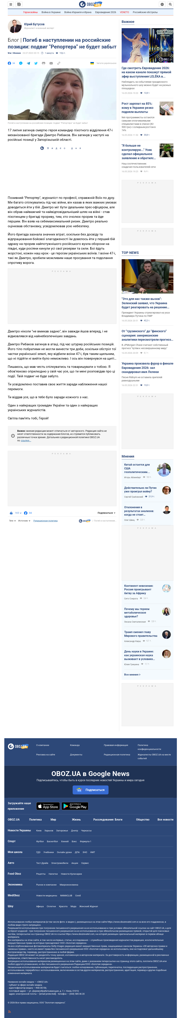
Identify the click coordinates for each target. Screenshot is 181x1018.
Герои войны (30, 12)
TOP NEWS (130, 253)
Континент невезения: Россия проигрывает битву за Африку (138, 589)
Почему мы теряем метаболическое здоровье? (136, 612)
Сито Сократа (131, 598)
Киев (38, 830)
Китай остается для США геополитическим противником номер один (137, 468)
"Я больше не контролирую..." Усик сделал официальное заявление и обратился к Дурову (138, 152)
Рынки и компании (46, 884)
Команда (75, 745)
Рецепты (41, 874)
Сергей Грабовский (133, 497)
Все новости (165, 819)
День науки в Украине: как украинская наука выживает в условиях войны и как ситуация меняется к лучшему (139, 655)
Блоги (118, 819)
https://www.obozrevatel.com (121, 922)
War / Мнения (14, 53)
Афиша (40, 906)
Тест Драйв (42, 863)
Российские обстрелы (145, 12)
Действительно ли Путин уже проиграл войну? (140, 489)
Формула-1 (85, 841)
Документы (76, 754)
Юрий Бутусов (34, 24)
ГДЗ (38, 852)
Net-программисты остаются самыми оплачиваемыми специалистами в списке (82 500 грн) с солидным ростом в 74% (139, 124)
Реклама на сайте (45, 754)
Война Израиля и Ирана (77, 12)
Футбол (40, 841)
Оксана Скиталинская (135, 622)
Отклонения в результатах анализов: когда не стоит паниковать (139, 511)
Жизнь (76, 819)
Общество (142, 819)
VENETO (124, 12)
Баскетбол (52, 841)
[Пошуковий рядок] (170, 4)
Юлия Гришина (131, 664)
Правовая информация (116, 745)
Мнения (128, 456)
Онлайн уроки (64, 852)
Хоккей (65, 841)
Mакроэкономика (69, 884)
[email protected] (47, 994)
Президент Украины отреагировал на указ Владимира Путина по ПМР (146, 314)
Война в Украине (51, 12)
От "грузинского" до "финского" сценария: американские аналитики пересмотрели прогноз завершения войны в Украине (146, 335)
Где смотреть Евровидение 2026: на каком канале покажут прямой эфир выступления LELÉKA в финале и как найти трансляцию (146, 72)
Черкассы (86, 830)
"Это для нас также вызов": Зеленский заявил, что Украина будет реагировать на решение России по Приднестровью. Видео (146, 303)
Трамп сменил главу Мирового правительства (140, 633)
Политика (35, 819)
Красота (63, 906)
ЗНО (85, 852)
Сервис (85, 863)
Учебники (48, 852)
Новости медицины (46, 895)
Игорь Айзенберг (132, 477)
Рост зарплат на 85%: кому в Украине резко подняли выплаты (137, 108)
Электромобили (59, 863)
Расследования (103, 819)
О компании (42, 745)
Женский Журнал (88, 906)
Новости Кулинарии (71, 874)
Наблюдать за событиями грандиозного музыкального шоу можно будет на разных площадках (146, 85)
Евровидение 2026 (105, 12)
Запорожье (62, 830)
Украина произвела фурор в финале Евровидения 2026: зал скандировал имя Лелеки (147, 368)
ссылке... (26, 440)
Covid (78, 895)
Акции (74, 863)
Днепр (74, 830)
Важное (128, 22)
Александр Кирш (132, 641)
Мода (73, 906)
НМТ (92, 852)
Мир (53, 819)
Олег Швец (129, 520)
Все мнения (131, 674)
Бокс (74, 841)
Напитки (53, 874)
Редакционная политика (45, 521)
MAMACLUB (66, 895)
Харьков (49, 830)
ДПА (77, 852)
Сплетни (51, 906)
